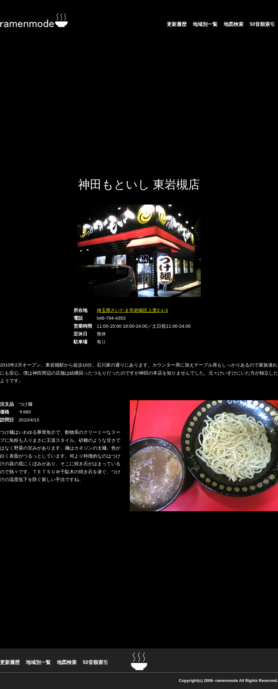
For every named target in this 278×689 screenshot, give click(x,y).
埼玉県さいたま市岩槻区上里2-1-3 (132, 310)
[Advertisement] (58, 110)
